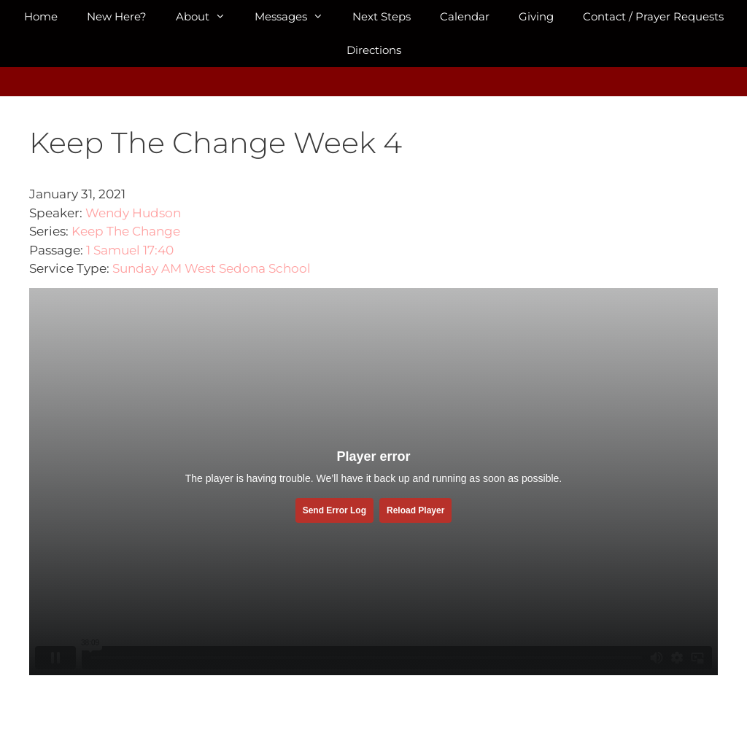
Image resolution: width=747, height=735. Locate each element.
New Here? (117, 16)
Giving (536, 16)
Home (41, 16)
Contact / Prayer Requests (653, 16)
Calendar (464, 16)
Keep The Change (125, 231)
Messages (296, 17)
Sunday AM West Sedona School (211, 268)
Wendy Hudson (133, 213)
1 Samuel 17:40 (130, 250)
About (208, 17)
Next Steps (381, 16)
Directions (374, 50)
